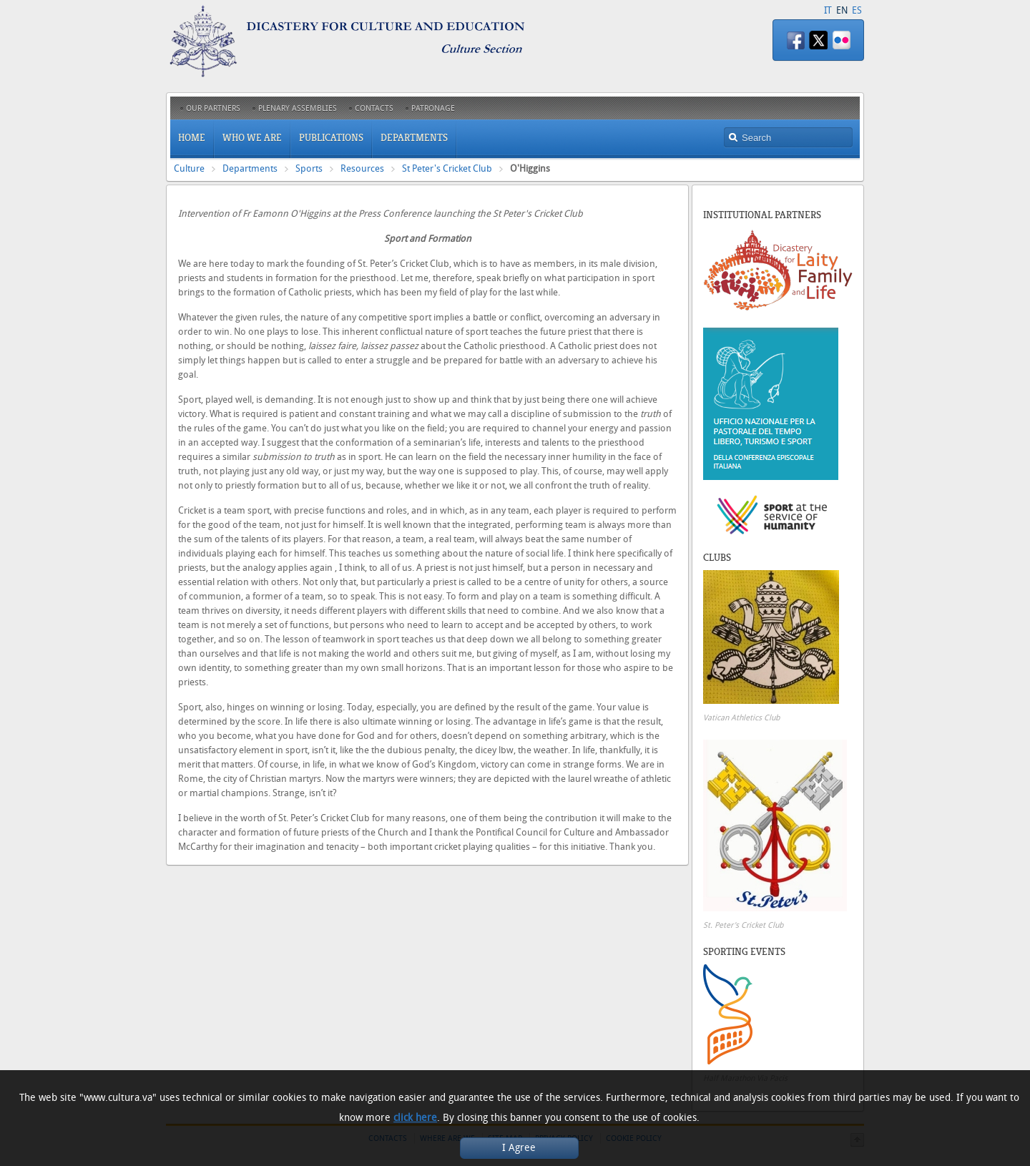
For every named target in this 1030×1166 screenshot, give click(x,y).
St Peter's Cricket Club (447, 168)
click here (415, 1118)
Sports (309, 168)
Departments (250, 168)
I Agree (519, 1148)
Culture (189, 168)
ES (857, 10)
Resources (362, 168)
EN (842, 10)
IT (828, 10)
